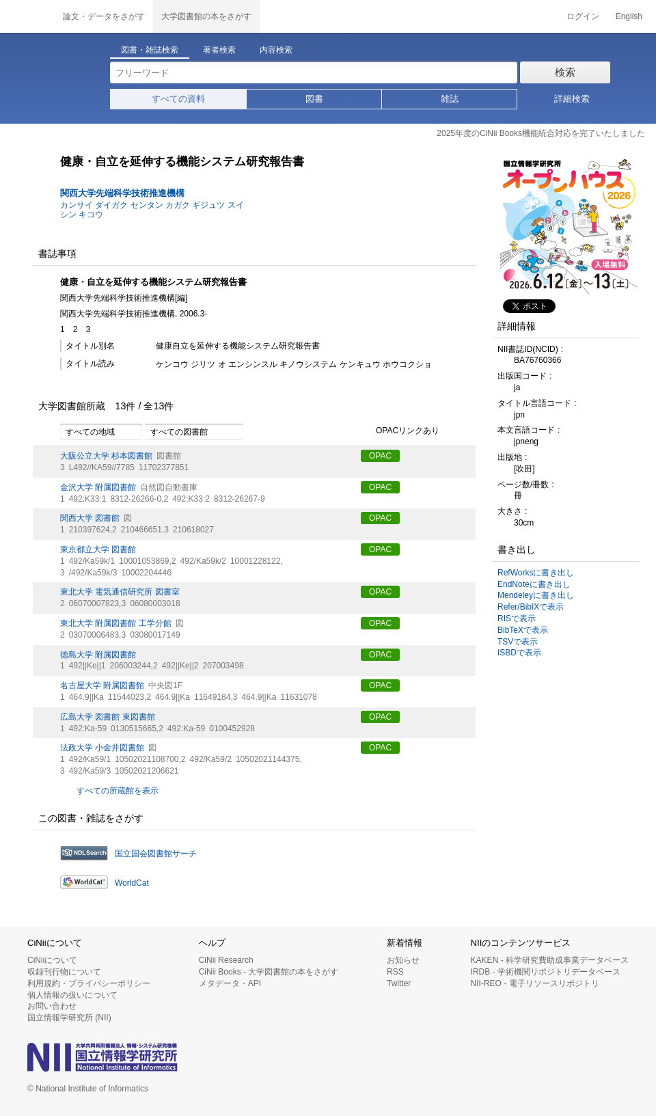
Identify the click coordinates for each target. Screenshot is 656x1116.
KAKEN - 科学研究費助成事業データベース (550, 960)
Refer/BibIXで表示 (530, 607)
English (629, 16)
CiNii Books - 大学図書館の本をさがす (269, 972)
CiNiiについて (52, 960)
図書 (314, 99)
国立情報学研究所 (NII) (69, 1017)
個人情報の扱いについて (72, 995)
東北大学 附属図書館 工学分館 (116, 623)
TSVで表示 (517, 642)
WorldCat (132, 883)
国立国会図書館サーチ (156, 853)
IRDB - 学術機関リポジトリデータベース (545, 972)
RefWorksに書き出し (535, 572)
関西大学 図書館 (90, 518)
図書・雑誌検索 (149, 50)
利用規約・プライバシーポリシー (88, 983)
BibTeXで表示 (522, 630)
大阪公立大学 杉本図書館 (106, 456)
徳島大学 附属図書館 (98, 654)
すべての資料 (178, 99)
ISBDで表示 (519, 652)
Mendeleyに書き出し (535, 595)
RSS (395, 972)
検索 (565, 72)
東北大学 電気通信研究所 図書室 (120, 592)
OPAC (380, 456)
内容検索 (276, 50)
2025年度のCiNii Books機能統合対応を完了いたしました (541, 133)
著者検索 (219, 50)
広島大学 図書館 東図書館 (107, 717)
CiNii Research (226, 960)
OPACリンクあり (400, 431)
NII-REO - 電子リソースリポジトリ (535, 983)
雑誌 (450, 99)
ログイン (582, 16)
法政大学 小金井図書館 (102, 747)
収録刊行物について (64, 972)
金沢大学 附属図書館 (98, 487)
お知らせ (403, 960)
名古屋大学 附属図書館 (102, 685)
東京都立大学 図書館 (98, 549)
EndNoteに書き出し (534, 584)
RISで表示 (516, 618)
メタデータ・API (230, 983)
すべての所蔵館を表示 (118, 790)
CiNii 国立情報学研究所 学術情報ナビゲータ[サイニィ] (27, 16)
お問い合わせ (52, 1006)
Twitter (399, 983)
